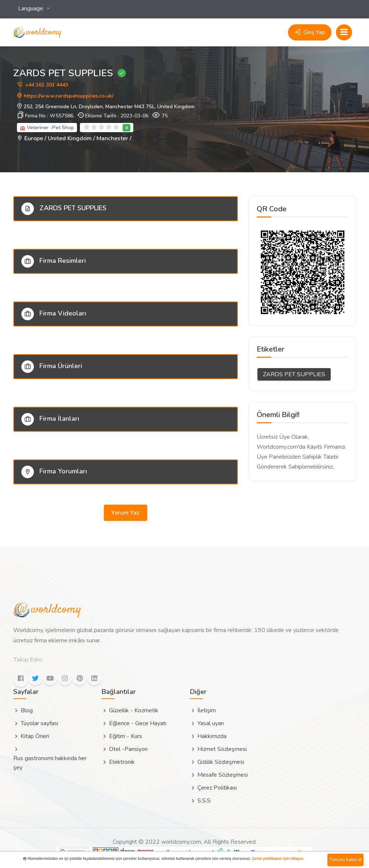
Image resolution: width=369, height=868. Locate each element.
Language (31, 8)
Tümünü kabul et (345, 859)
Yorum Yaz (126, 513)
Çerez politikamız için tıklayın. (278, 859)
